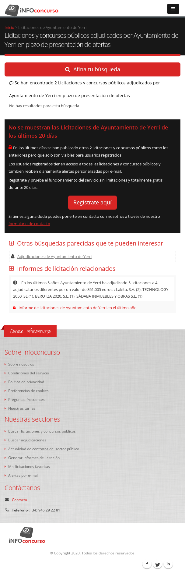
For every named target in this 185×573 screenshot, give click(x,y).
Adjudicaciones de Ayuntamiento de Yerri (51, 256)
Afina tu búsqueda (92, 69)
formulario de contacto (29, 223)
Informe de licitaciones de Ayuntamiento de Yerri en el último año (75, 307)
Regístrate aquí (92, 202)
